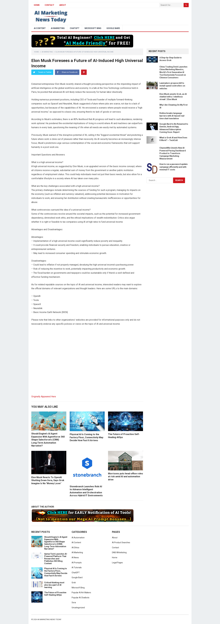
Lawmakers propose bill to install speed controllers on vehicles (172, 86)
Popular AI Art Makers (81, 592)
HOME (37, 5)
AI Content (40, 28)
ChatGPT (74, 28)
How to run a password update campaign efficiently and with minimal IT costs (173, 167)
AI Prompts (77, 562)
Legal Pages (117, 562)
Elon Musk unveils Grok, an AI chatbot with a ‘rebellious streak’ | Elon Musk (173, 96)
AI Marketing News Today (49, 619)
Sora (74, 602)
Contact (49, 5)
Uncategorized (78, 607)
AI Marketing (58, 28)
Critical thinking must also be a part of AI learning (54, 584)
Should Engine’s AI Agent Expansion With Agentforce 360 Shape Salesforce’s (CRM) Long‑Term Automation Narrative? (48, 439)
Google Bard (113, 28)
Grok (74, 582)
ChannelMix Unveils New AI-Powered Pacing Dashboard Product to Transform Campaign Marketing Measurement (172, 153)
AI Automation (78, 537)
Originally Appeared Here (43, 396)
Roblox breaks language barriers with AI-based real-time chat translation (172, 116)
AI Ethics (75, 547)
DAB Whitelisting (119, 552)
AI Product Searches (121, 542)
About (62, 5)
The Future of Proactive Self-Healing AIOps (55, 593)
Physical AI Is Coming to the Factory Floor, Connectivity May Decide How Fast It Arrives (86, 437)
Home (36, 52)
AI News (75, 557)
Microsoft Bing (93, 28)
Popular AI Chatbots (80, 597)
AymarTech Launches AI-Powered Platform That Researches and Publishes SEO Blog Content (55, 558)
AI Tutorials (77, 567)
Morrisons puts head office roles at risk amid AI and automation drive (125, 476)
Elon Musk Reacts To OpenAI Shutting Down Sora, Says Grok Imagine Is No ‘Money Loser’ (47, 480)
